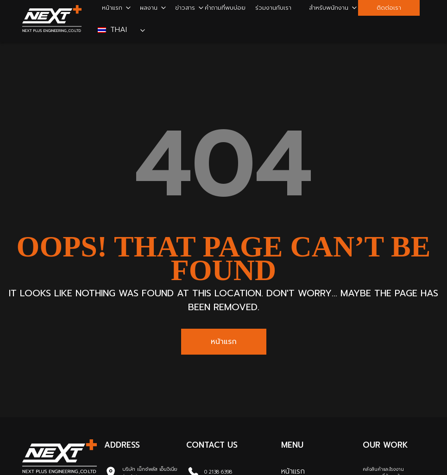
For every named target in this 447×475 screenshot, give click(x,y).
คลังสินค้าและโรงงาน (383, 469)
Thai (114, 29)
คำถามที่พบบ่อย (225, 7)
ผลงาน (148, 7)
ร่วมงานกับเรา (273, 7)
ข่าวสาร (185, 7)
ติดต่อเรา (389, 7)
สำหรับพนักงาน (328, 7)
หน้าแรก (112, 7)
